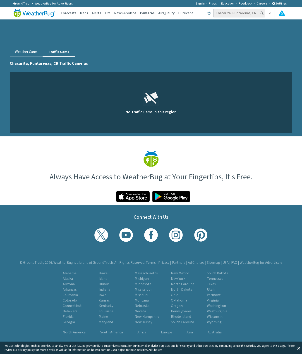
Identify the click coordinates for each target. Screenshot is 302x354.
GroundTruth (21, 3)
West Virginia (217, 311)
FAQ (234, 262)
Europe (166, 332)
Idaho (103, 278)
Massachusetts (146, 273)
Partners (178, 262)
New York (178, 278)
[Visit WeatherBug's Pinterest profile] (201, 235)
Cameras (147, 13)
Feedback (245, 3)
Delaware (70, 311)
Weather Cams (26, 51)
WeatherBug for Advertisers (54, 3)
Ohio (174, 294)
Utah (211, 289)
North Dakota (181, 289)
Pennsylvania (181, 311)
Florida (68, 316)
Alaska (68, 278)
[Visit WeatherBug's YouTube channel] (126, 235)
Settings (279, 3)
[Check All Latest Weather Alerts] (282, 13)
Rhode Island (181, 316)
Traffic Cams (59, 51)
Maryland (106, 322)
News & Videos (125, 13)
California (70, 294)
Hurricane (185, 13)
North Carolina (182, 284)
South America (111, 332)
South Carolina (182, 322)
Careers (262, 3)
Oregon (177, 305)
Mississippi (143, 289)
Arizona (69, 284)
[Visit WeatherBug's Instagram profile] (176, 235)
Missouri (141, 294)
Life (107, 13)
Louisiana (106, 311)
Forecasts (68, 13)
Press (213, 3)
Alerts (96, 13)
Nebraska (142, 305)
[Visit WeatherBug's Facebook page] (151, 235)
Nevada (140, 311)
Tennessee (215, 278)
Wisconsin (215, 316)
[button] (298, 348)
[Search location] (239, 13)
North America (74, 332)
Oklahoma (179, 300)
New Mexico (180, 273)
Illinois (104, 284)
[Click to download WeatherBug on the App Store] (133, 196)
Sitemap (213, 262)
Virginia (213, 300)
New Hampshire (147, 316)
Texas (211, 284)
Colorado (70, 300)
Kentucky (106, 305)
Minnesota (143, 284)
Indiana (104, 289)
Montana (142, 300)
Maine (103, 316)
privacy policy (26, 350)
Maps (84, 13)
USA (226, 262)
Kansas (104, 300)
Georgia (69, 322)
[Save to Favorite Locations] (209, 13)
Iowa (102, 294)
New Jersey (143, 322)
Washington (216, 305)
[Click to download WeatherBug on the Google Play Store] (171, 196)
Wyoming (214, 322)
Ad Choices (155, 350)
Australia (215, 332)
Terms (151, 262)
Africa (141, 332)
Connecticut (72, 305)
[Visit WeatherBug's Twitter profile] (101, 235)
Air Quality (166, 13)
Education (228, 3)
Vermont (214, 294)
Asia (190, 332)
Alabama (70, 273)
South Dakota (217, 273)
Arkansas (70, 289)
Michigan (142, 278)
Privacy (163, 262)
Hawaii (104, 273)
